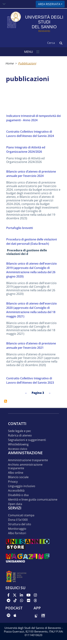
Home (9, 63)
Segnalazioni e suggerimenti (27, 440)
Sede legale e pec (19, 431)
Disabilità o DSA (18, 495)
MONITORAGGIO (17, 529)
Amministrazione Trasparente (28, 460)
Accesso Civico (17, 449)
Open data (15, 504)
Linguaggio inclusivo (21, 486)
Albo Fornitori (17, 533)
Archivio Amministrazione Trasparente (25, 466)
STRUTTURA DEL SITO (19, 524)
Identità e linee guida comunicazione (32, 499)
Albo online (15, 473)
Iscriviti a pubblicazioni (5, 401)
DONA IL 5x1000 (18, 520)
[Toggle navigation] (4, 4)
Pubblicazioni (27, 63)
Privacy (13, 482)
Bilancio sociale (18, 477)
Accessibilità (16, 490)
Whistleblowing (18, 444)
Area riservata (49, 4)
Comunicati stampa (21, 515)
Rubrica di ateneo (20, 435)
